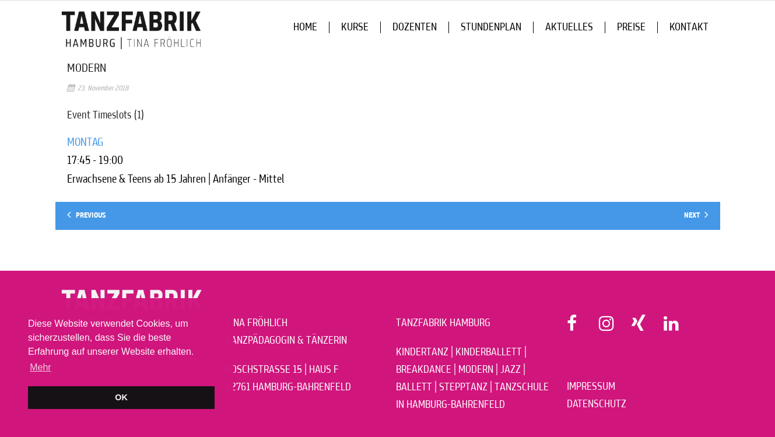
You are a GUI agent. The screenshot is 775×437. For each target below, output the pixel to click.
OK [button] (121, 397)
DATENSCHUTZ (596, 404)
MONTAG (85, 143)
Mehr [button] (40, 367)
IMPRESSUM (591, 387)
